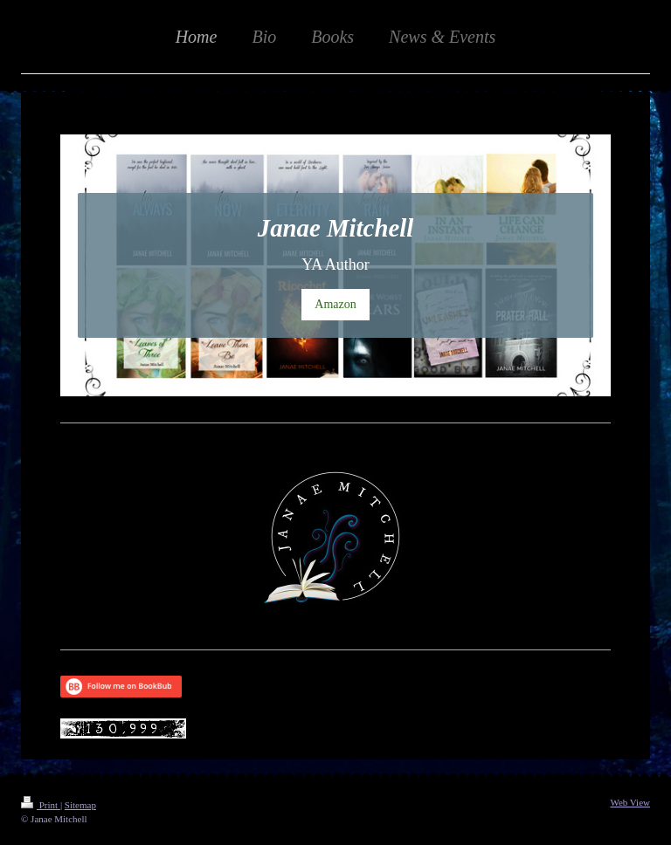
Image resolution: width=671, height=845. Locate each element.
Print (40, 805)
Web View (630, 802)
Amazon (335, 304)
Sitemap (80, 805)
